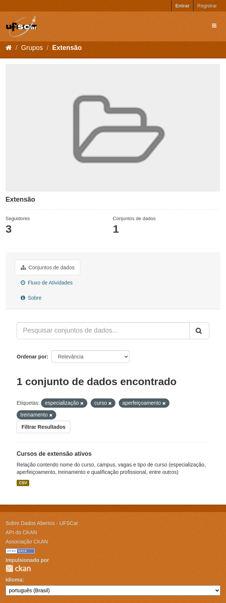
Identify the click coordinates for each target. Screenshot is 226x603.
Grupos (32, 47)
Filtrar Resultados (43, 427)
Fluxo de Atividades (46, 283)
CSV (23, 483)
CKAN (18, 568)
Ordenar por (32, 357)
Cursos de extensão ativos (54, 454)
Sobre (31, 298)
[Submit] (199, 330)
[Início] (9, 47)
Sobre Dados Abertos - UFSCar (42, 523)
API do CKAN (21, 532)
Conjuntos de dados (47, 267)
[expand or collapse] (214, 25)
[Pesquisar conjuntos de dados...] (103, 330)
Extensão (67, 47)
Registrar (207, 6)
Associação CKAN (27, 542)
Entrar (182, 6)
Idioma (14, 580)
